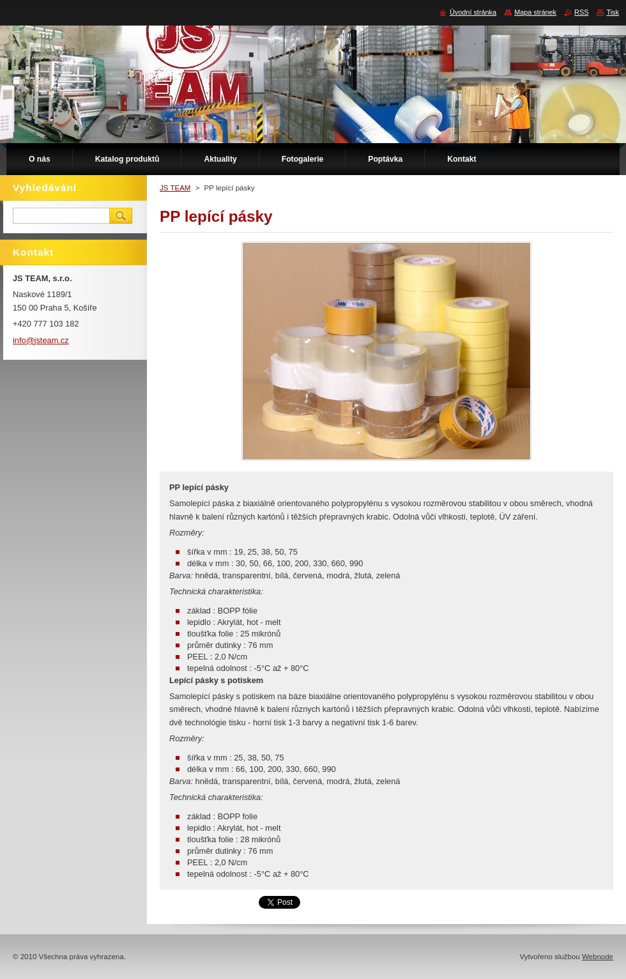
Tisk (612, 12)
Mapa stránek (535, 12)
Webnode (597, 956)
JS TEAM (175, 188)
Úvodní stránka (473, 12)
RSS (581, 12)
